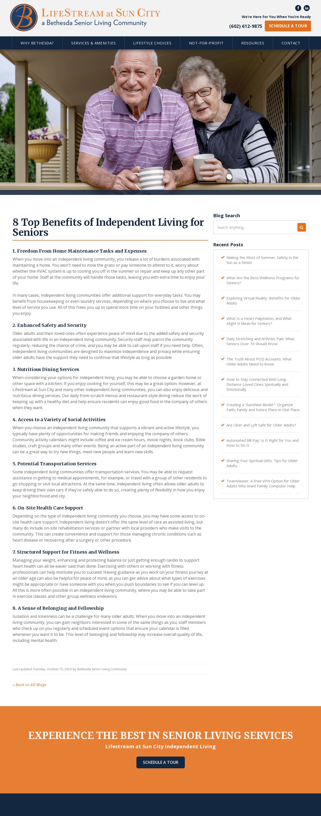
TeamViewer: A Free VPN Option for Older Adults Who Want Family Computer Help (263, 483)
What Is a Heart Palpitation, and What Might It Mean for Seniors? (259, 321)
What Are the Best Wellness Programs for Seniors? (262, 280)
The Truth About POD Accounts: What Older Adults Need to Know (259, 361)
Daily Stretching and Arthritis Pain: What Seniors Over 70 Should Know (260, 341)
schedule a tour (288, 26)
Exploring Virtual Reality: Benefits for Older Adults (263, 300)
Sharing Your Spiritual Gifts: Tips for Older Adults (262, 463)
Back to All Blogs (29, 685)
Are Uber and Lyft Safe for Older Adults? (261, 424)
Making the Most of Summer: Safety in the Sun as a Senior (262, 260)
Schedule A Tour (160, 762)
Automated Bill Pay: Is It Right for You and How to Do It (262, 443)
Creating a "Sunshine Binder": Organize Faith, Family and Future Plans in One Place (263, 407)
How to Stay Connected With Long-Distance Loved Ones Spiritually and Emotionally (257, 384)
